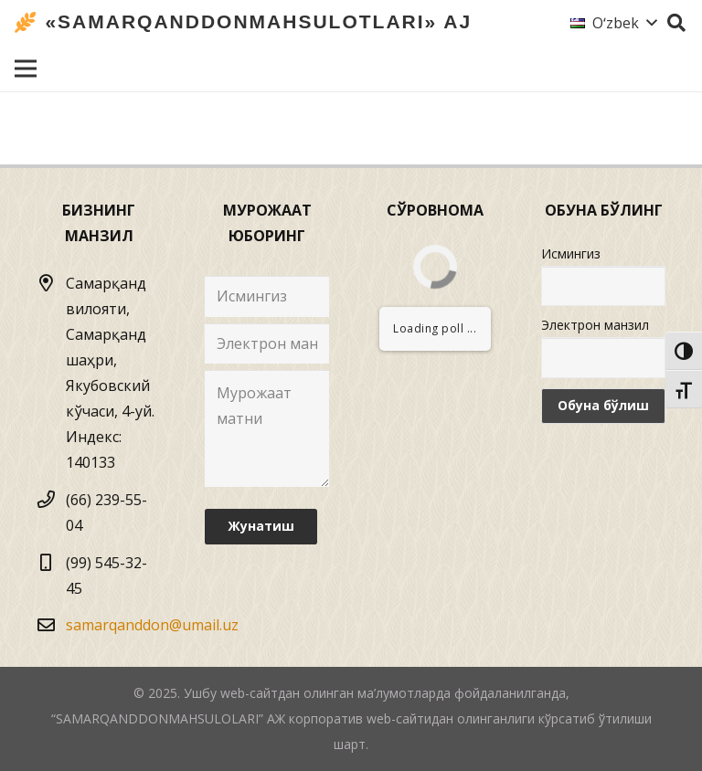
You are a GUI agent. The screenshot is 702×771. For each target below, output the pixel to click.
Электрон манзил (595, 324)
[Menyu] (25, 68)
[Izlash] (676, 23)
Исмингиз (571, 253)
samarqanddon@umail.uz (152, 625)
